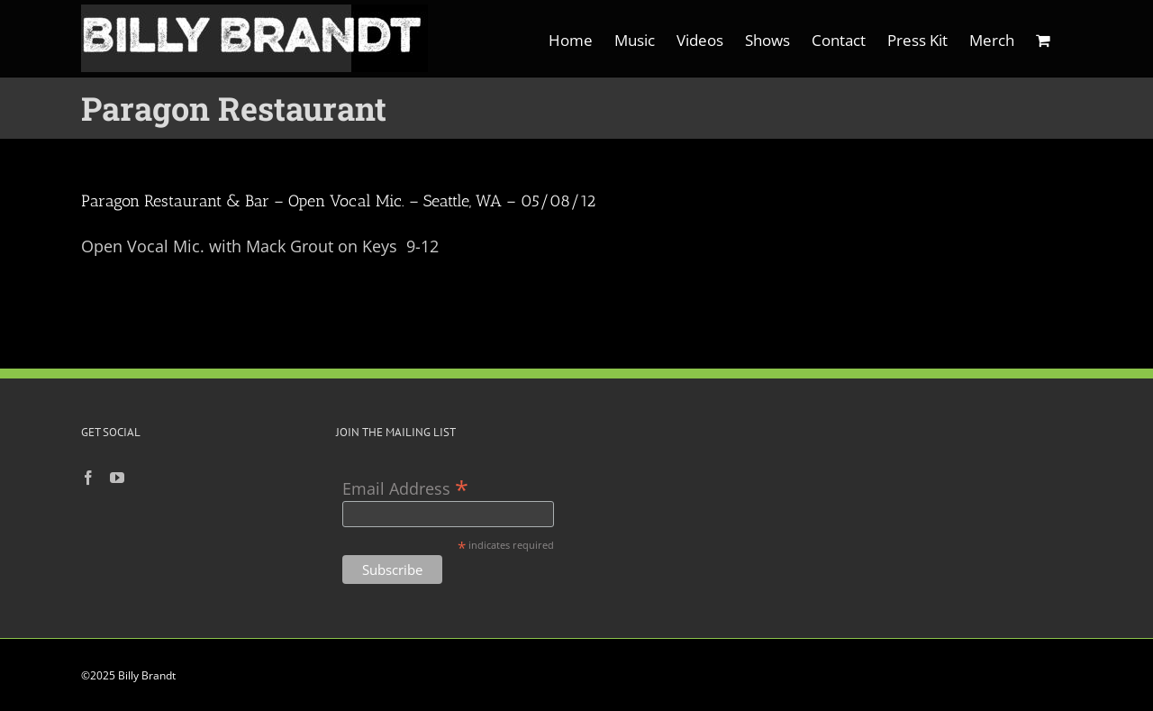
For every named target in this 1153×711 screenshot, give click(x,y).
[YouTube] (117, 477)
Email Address (405, 487)
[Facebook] (88, 477)
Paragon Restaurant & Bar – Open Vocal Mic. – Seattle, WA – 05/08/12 (338, 201)
